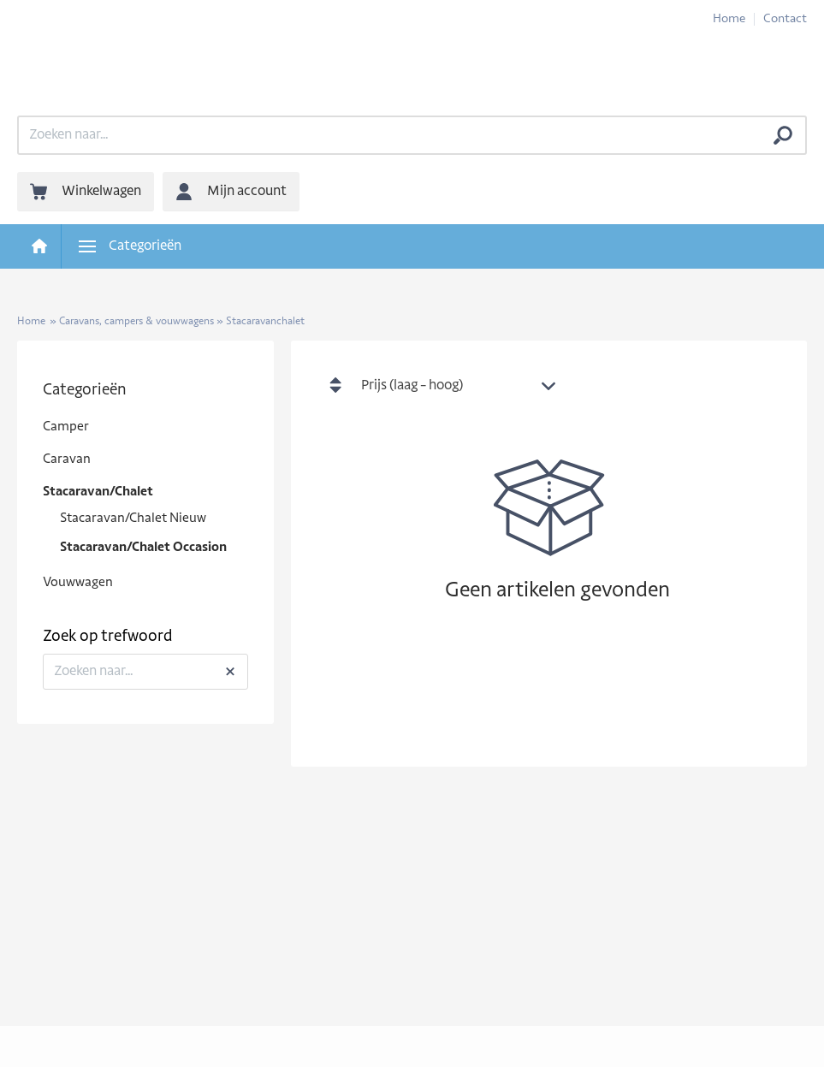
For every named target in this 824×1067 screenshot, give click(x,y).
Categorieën (85, 390)
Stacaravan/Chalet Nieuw (133, 519)
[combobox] (463, 387)
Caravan (67, 459)
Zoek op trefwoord (107, 637)
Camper (66, 427)
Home (729, 19)
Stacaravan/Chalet (98, 492)
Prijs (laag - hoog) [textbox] (412, 386)
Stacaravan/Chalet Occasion (143, 548)
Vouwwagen (78, 583)
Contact (785, 19)
